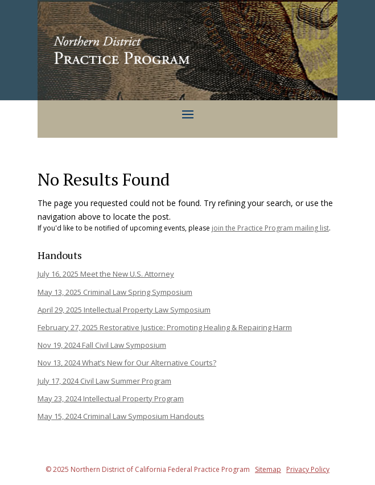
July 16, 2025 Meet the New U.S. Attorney (106, 274)
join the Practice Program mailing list (270, 228)
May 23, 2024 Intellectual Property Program (111, 398)
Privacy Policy (307, 469)
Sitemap (268, 469)
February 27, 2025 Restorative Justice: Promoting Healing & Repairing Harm (165, 327)
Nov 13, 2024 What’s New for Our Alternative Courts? (127, 362)
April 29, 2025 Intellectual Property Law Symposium (124, 310)
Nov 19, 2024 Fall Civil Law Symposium (102, 345)
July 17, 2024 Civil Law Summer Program (104, 381)
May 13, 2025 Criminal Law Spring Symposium (115, 292)
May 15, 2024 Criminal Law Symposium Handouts (121, 416)
